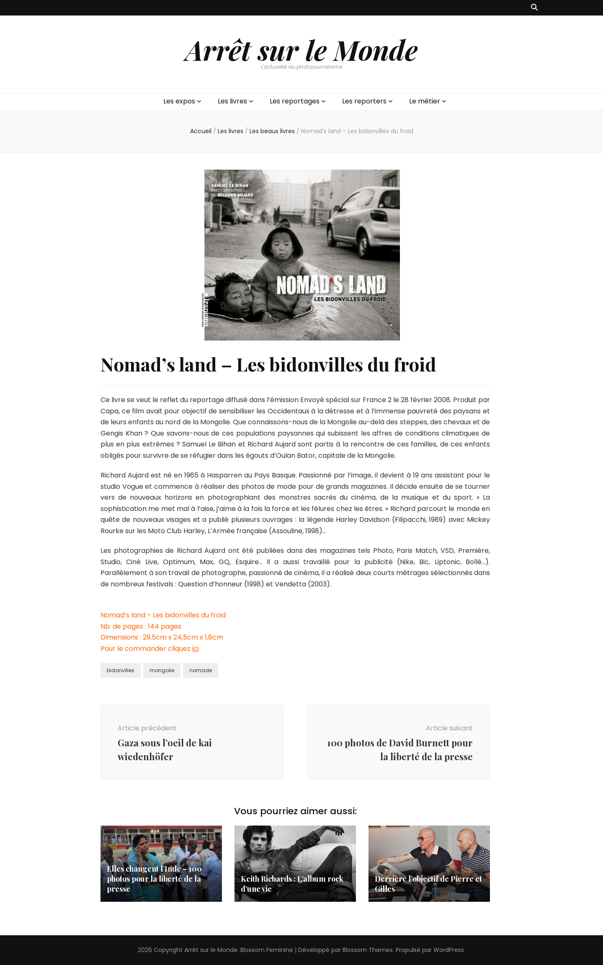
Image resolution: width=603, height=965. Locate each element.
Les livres (232, 101)
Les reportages (295, 101)
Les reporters (364, 101)
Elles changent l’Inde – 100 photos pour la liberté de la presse (154, 879)
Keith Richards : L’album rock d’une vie (292, 884)
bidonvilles (120, 670)
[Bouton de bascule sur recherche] (534, 7)
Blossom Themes (368, 950)
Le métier (424, 101)
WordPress (448, 950)
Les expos (179, 101)
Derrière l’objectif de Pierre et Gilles (428, 884)
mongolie (161, 670)
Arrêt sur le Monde (301, 49)
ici (195, 648)
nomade (200, 670)
